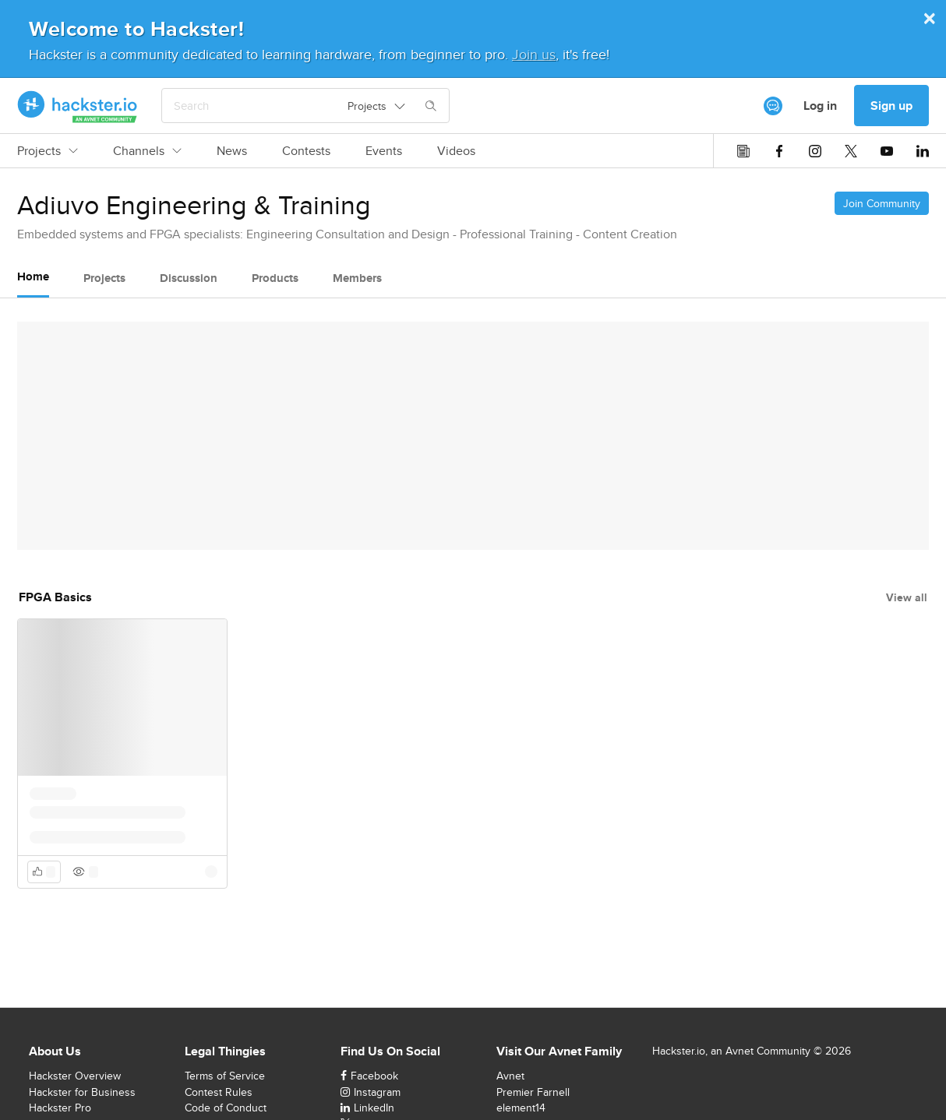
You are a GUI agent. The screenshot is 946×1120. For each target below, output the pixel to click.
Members (357, 278)
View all (906, 597)
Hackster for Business (82, 1092)
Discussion (188, 278)
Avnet (510, 1075)
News (232, 151)
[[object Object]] (773, 106)
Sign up (891, 105)
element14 (520, 1107)
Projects (47, 151)
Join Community (881, 203)
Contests (306, 151)
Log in (820, 105)
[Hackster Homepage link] (77, 106)
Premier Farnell (533, 1092)
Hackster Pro (60, 1107)
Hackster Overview (75, 1075)
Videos (456, 151)
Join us (534, 54)
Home (33, 276)
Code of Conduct (226, 1107)
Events (383, 151)
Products (275, 278)
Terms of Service (225, 1075)
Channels (147, 151)
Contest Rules (218, 1092)
